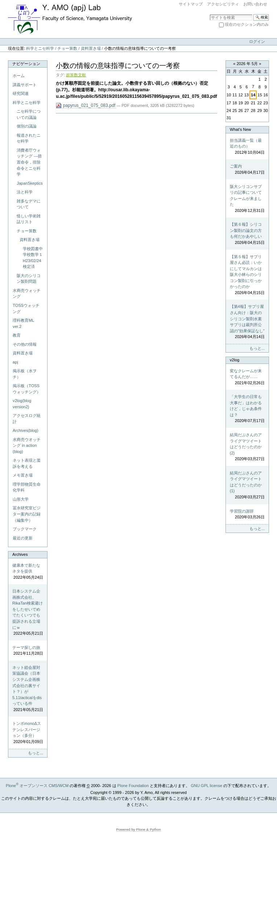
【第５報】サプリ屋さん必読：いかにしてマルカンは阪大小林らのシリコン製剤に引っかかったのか (247, 275)
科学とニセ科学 (40, 48)
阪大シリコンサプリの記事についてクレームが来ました (247, 199)
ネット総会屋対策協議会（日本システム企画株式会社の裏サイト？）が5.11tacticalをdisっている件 (27, 689)
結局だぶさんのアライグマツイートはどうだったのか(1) (247, 485)
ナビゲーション (26, 63)
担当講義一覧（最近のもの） (247, 147)
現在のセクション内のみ (247, 24)
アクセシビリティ (223, 4)
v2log (234, 360)
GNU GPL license (206, 785)
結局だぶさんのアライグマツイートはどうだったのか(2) (247, 447)
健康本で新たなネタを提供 (27, 572)
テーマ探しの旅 (27, 651)
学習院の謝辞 (247, 514)
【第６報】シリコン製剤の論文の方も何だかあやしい (247, 233)
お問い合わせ (255, 4)
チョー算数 (67, 48)
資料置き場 (91, 48)
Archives (20, 554)
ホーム (19, 75)
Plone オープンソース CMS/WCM (37, 785)
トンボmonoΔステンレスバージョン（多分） (27, 733)
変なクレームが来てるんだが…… (247, 377)
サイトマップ (191, 4)
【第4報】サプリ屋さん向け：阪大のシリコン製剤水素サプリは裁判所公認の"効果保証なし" (247, 322)
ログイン (257, 41)
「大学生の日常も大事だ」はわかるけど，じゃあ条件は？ (247, 409)
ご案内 (247, 169)
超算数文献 (76, 75)
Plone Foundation (133, 785)
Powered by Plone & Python (138, 829)
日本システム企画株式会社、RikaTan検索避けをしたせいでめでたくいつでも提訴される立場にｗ (27, 612)
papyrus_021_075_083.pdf (86, 105)
